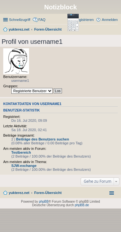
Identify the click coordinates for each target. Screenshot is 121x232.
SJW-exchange (23, 166)
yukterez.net (19, 193)
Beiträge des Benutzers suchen (42, 139)
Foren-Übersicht (48, 193)
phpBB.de (82, 205)
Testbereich (21, 152)
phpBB (44, 201)
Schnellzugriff (19, 20)
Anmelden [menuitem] (110, 20)
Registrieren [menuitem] (84, 20)
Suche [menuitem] (116, 30)
